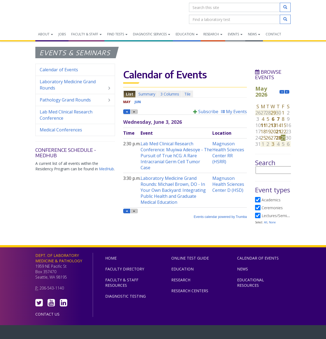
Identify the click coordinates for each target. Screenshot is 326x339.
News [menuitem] (254, 34)
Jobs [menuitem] (62, 34)
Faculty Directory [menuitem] (124, 269)
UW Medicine (118, 333)
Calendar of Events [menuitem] (59, 70)
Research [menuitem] (212, 34)
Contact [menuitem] (273, 34)
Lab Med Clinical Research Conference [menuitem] (66, 115)
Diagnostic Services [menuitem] (151, 34)
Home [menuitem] (111, 258)
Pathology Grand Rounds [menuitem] (75, 100)
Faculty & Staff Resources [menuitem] (121, 282)
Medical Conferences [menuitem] (61, 130)
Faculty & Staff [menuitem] (86, 34)
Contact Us (47, 314)
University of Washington (186, 333)
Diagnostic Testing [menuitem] (125, 296)
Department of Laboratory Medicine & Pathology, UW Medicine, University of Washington (63, 13)
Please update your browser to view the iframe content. (185, 94)
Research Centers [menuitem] (189, 290)
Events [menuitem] (235, 34)
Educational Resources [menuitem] (250, 282)
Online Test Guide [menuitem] (190, 258)
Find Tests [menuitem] (117, 34)
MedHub (106, 168)
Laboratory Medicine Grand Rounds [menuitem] (75, 85)
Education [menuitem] (187, 34)
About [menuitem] (45, 34)
